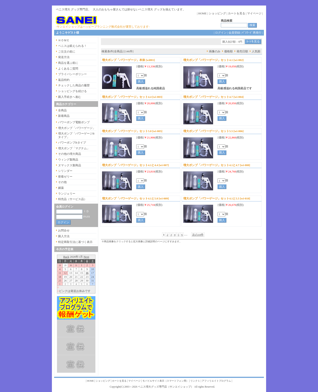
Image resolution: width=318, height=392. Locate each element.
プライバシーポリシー (72, 74)
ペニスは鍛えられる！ (72, 45)
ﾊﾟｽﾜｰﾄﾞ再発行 (251, 32)
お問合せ (64, 230)
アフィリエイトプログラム (216, 381)
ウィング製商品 (68, 159)
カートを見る (236, 13)
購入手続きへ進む (69, 96)
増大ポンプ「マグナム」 (74, 148)
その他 (62, 182)
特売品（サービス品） (72, 199)
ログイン (221, 32)
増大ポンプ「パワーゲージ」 (76, 128)
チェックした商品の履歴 (74, 85)
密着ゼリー (65, 176)
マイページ (254, 13)
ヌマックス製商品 (69, 165)
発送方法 (64, 57)
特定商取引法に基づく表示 (75, 242)
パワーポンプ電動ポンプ (74, 122)
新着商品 (64, 115)
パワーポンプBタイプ (72, 142)
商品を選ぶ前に (68, 62)
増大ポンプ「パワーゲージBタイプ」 (76, 135)
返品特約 (64, 79)
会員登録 (234, 32)
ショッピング (217, 13)
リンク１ (195, 381)
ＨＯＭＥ (64, 40)
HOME (202, 13)
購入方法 (64, 236)
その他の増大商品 (69, 153)
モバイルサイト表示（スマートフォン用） (165, 381)
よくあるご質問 (68, 68)
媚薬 (61, 187)
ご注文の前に (66, 51)
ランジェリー (66, 193)
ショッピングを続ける (72, 91)
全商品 (62, 110)
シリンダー (65, 170)
